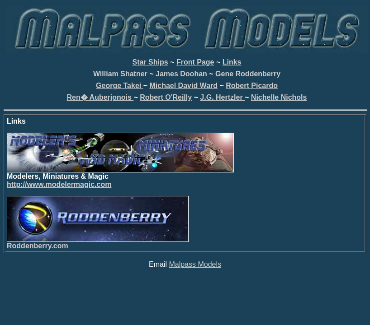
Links (232, 62)
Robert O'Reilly (166, 97)
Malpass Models (195, 264)
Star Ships (150, 62)
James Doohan (181, 74)
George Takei (119, 85)
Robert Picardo (252, 85)
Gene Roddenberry (247, 74)
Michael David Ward (183, 85)
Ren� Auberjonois (100, 97)
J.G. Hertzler (222, 97)
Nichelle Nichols (279, 97)
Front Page (195, 62)
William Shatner (120, 74)
